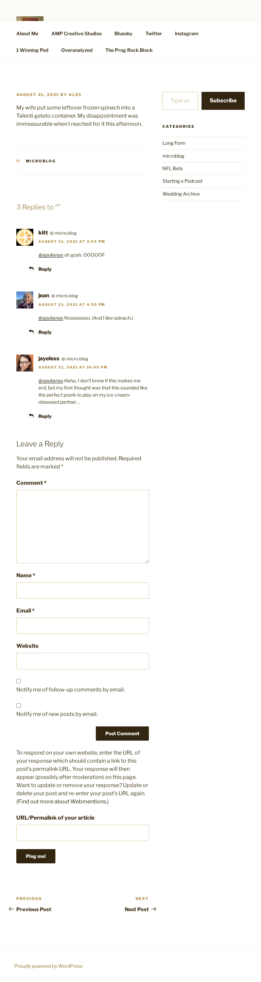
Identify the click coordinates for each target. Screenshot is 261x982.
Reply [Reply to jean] (45, 332)
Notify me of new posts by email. (57, 714)
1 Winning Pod (32, 50)
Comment (31, 483)
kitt (43, 232)
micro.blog (66, 233)
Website (27, 646)
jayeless (48, 358)
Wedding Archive (181, 194)
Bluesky (124, 33)
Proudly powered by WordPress (48, 966)
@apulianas (50, 255)
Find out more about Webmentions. (62, 801)
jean (43, 295)
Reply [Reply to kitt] (45, 269)
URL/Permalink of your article (55, 818)
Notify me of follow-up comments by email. (70, 689)
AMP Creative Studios (76, 33)
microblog (41, 161)
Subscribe (223, 100)
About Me (27, 33)
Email (25, 610)
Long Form (174, 143)
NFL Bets (172, 168)
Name (25, 575)
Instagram (186, 33)
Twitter (153, 33)
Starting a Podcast (182, 181)
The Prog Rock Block (129, 50)
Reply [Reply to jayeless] (45, 416)
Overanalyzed (76, 50)
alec (75, 94)
